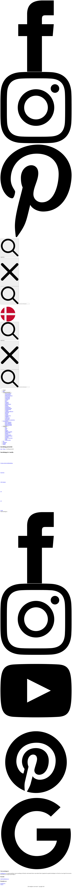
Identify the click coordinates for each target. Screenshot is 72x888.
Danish (4, 444)
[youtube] (36, 725)
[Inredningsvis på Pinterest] (36, 238)
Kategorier (5, 426)
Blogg (4, 449)
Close (4, 390)
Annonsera (5, 442)
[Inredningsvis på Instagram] (36, 142)
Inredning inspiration (6, 392)
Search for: (2, 257)
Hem (4, 391)
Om (3, 441)
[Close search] (9, 272)
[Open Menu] (0, 388)
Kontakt (4, 443)
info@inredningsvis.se (4, 878)
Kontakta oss (2, 883)
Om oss (1, 884)
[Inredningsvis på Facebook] (36, 71)
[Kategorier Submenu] (8, 426)
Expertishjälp (5, 420)
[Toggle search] (9, 248)
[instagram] (36, 654)
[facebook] (36, 583)
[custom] (36, 797)
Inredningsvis (3, 873)
